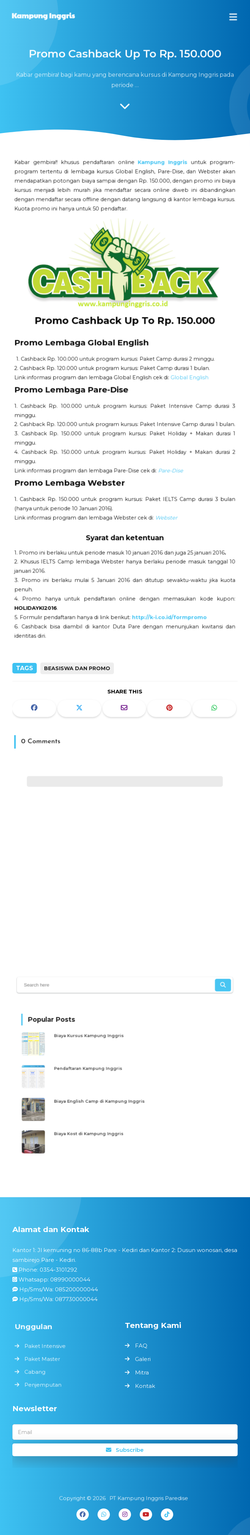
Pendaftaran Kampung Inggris (94, 1069)
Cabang (37, 1371)
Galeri (143, 1359)
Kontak (145, 1385)
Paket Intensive (46, 1347)
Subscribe (125, 1449)
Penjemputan (44, 1383)
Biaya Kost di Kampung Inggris (94, 1128)
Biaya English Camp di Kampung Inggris (104, 1099)
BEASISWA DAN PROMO (77, 668)
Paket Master (43, 1359)
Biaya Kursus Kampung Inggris (95, 1040)
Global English (187, 378)
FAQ (141, 1345)
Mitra (142, 1372)
